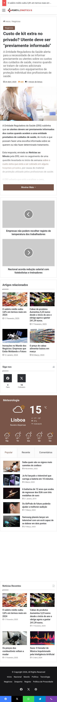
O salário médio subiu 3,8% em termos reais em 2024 (31, 3)
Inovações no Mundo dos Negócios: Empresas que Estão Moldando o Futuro (14, 348)
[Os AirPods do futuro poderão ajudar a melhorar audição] (11, 508)
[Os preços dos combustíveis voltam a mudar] (14, 638)
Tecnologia (45, 677)
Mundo (27, 677)
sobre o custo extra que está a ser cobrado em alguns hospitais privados (26, 164)
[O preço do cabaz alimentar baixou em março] (42, 336)
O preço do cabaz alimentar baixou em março (39, 348)
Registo (27, 682)
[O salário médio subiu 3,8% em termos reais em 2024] (14, 299)
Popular (9, 452)
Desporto (18, 682)
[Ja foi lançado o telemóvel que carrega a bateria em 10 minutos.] (11, 480)
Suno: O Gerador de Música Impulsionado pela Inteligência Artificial (42, 651)
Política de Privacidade (43, 682)
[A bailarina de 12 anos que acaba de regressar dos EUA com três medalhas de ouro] (11, 493)
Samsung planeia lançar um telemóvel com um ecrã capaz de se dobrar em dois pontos (38, 520)
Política (35, 677)
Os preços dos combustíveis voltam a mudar (13, 651)
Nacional (18, 677)
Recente (26, 452)
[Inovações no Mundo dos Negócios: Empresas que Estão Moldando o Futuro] (14, 336)
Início (9, 677)
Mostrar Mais (28, 187)
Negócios (16, 21)
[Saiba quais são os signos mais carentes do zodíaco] (11, 466)
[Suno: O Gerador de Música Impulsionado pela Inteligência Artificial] (42, 638)
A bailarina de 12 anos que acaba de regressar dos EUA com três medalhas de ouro (38, 492)
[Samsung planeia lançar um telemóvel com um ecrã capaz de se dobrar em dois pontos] (11, 521)
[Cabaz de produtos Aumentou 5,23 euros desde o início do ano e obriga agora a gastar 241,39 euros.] (42, 299)
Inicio (6, 21)
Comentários (45, 452)
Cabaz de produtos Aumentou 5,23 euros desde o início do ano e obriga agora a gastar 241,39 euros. (41, 315)
